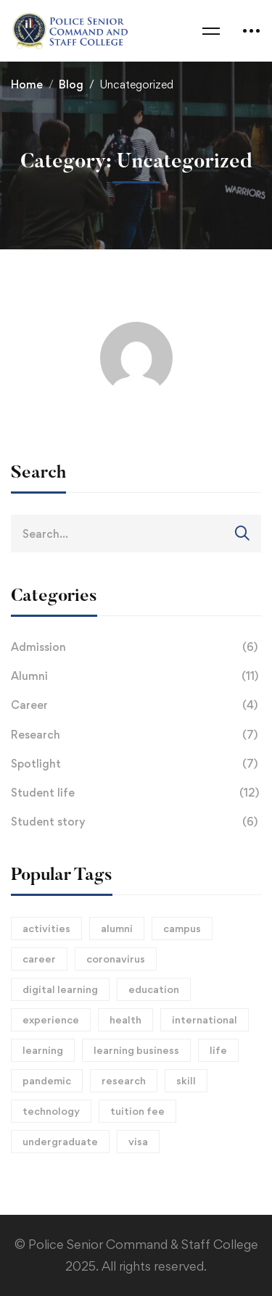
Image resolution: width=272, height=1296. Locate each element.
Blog (71, 84)
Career (136, 705)
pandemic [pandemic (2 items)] (46, 1080)
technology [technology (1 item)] (51, 1111)
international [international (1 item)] (204, 1019)
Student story (136, 822)
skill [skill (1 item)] (186, 1080)
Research (136, 735)
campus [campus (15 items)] (182, 928)
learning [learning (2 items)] (42, 1050)
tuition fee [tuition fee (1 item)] (137, 1111)
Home (27, 84)
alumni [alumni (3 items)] (117, 928)
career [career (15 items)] (39, 958)
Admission (136, 647)
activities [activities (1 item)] (46, 928)
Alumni (136, 676)
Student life (136, 793)
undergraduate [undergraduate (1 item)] (60, 1141)
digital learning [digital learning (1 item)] (60, 989)
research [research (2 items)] (124, 1080)
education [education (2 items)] (153, 989)
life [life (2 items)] (218, 1050)
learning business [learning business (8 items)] (136, 1050)
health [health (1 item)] (125, 1019)
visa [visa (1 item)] (138, 1141)
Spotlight (136, 764)
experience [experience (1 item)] (50, 1019)
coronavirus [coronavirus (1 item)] (115, 958)
